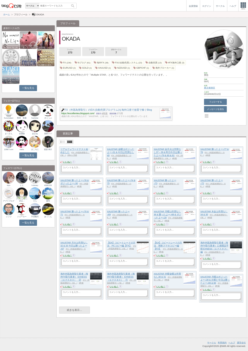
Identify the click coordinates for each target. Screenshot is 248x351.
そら (35, 201)
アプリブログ (8, 201)
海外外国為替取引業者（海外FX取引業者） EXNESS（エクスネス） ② (74, 276)
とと (22, 185)
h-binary (35, 185)
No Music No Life (11, 47)
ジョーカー (22, 217)
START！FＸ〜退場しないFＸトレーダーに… (11, 80)
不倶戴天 (35, 217)
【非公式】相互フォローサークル (28, 64)
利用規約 (222, 342)
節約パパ (48, 134)
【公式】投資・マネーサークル (28, 46)
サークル (211, 342)
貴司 (48, 201)
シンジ (9, 217)
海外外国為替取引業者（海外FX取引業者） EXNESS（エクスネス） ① (121, 276)
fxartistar (34, 118)
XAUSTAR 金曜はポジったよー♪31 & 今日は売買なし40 (120, 152)
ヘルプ (231, 342)
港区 (213, 87)
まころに (35, 149)
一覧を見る (28, 88)
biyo (8, 185)
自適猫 (22, 134)
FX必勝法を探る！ (46, 65)
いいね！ (67, 162)
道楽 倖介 (48, 149)
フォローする (215, 102)
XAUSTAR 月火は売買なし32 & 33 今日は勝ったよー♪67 (74, 245)
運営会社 (241, 342)
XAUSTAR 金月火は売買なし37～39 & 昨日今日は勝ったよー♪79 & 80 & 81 (168, 152)
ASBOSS (48, 185)
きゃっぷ (48, 118)
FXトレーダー (11, 65)
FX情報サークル (46, 47)
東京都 (207, 87)
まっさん (8, 134)
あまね (35, 134)
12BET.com (8, 149)
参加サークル (116, 52)
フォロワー (93, 52)
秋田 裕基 (22, 118)
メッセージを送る (215, 109)
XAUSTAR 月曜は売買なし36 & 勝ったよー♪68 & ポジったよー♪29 (167, 214)
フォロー (70, 52)
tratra (22, 149)
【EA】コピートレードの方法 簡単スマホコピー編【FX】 (168, 245)
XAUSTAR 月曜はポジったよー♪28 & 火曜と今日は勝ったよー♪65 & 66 (215, 279)
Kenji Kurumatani (8, 117)
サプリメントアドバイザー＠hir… (22, 199)
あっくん (48, 217)
